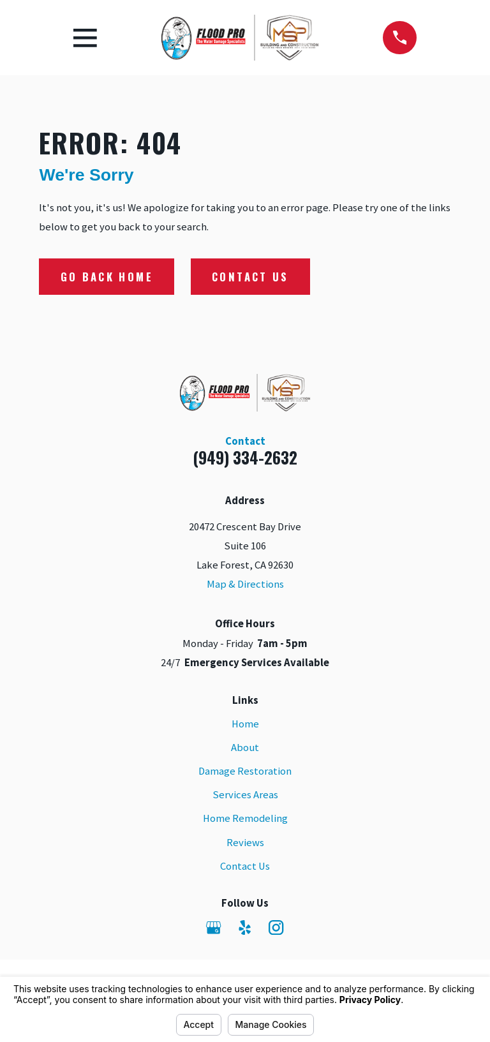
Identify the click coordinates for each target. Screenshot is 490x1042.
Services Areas (245, 794)
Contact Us (250, 277)
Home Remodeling (245, 818)
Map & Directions (245, 584)
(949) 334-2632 (245, 457)
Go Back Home (107, 277)
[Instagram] (276, 927)
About (245, 747)
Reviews (245, 842)
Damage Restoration (245, 771)
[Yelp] (244, 927)
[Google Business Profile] (213, 927)
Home (245, 724)
